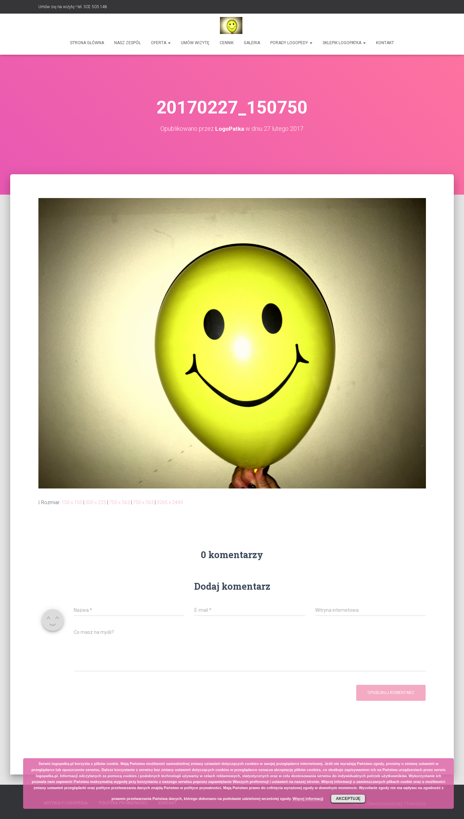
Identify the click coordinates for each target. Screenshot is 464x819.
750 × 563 (119, 502)
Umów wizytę (195, 42)
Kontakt (385, 42)
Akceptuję (348, 798)
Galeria (252, 42)
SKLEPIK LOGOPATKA (344, 42)
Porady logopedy (291, 42)
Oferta (161, 42)
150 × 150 (72, 502)
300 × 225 (95, 502)
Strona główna (87, 42)
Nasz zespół (127, 42)
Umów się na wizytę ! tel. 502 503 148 (72, 6)
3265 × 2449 (170, 502)
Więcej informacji (308, 799)
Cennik (227, 42)
